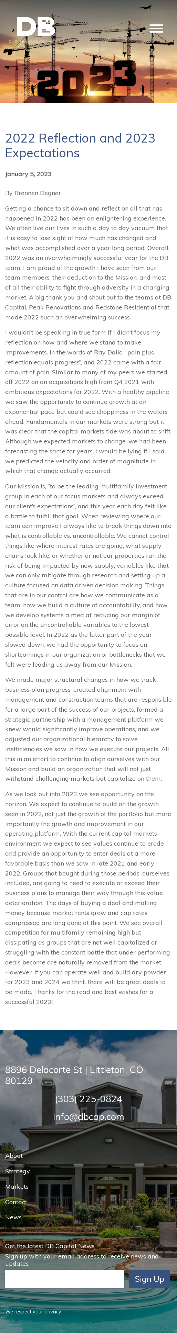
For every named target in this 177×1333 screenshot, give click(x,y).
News (13, 1217)
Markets (17, 1186)
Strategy (17, 1171)
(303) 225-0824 (88, 1098)
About (14, 1156)
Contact (16, 1202)
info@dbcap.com (88, 1116)
